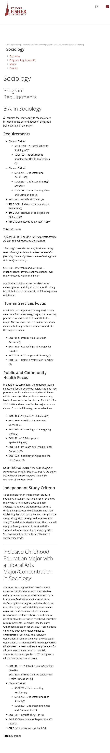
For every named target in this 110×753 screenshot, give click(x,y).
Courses (14, 68)
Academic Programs (30, 44)
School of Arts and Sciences (64, 44)
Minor (13, 64)
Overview (15, 56)
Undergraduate (46, 44)
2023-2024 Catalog (13, 44)
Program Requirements (22, 60)
